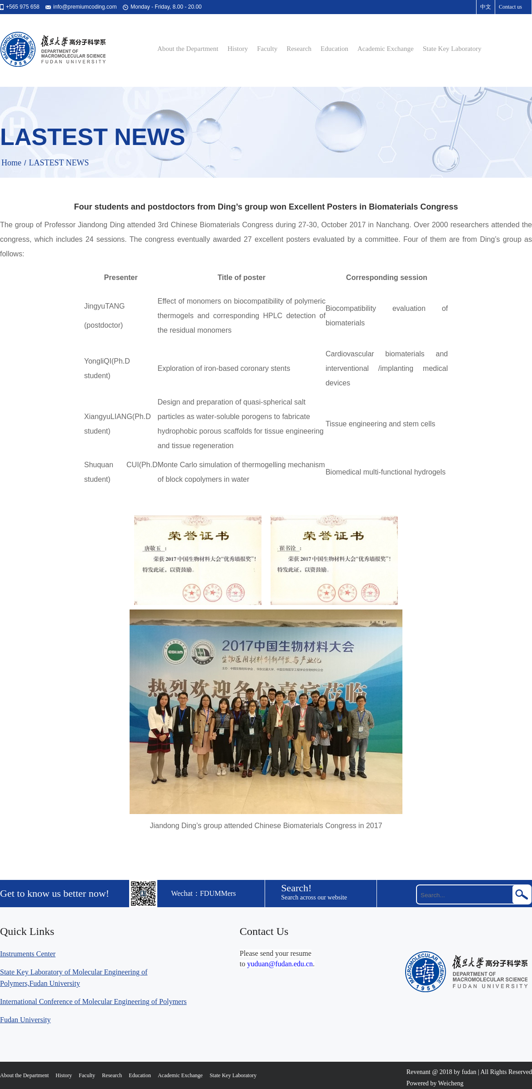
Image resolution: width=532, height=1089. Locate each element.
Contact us (510, 7)
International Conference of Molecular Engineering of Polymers (93, 1001)
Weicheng (451, 1083)
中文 (485, 7)
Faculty (267, 48)
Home (11, 162)
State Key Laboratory (452, 48)
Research (298, 48)
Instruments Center (27, 954)
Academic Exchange (385, 48)
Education (334, 48)
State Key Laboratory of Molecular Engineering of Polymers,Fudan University (73, 977)
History (237, 48)
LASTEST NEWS (59, 162)
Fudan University (25, 1020)
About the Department (187, 48)
